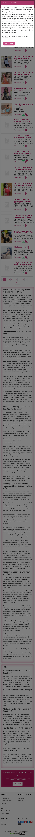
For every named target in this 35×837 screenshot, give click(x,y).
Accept (11, 43)
